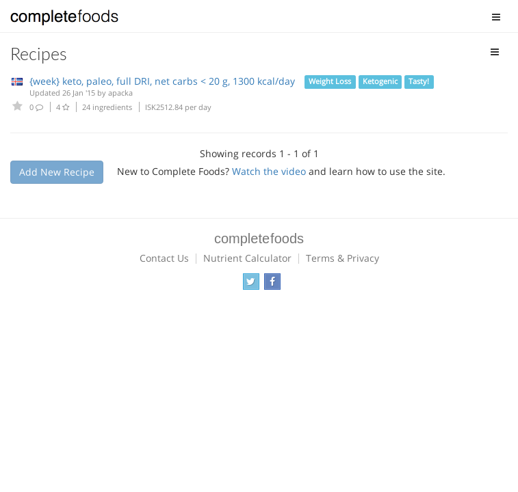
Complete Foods (64, 20)
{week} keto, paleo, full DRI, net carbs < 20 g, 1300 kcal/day (162, 80)
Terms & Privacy (342, 257)
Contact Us (164, 257)
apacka (120, 92)
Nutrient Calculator (247, 257)
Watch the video (269, 171)
